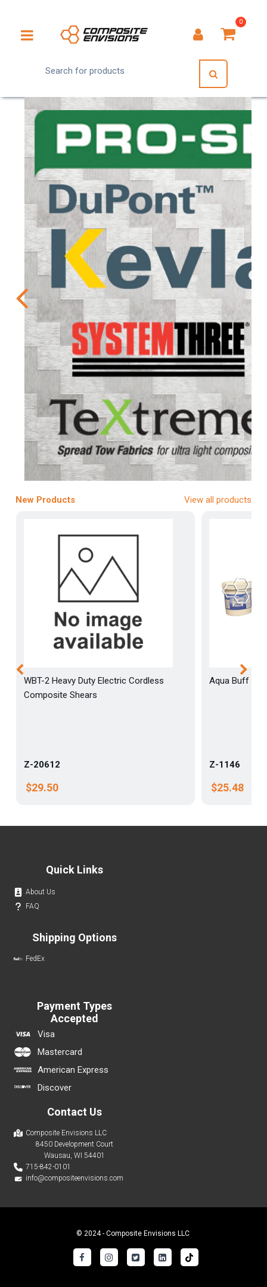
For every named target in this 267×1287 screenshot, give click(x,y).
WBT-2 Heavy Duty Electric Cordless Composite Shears (94, 687)
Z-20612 (42, 764)
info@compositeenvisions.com (74, 1178)
